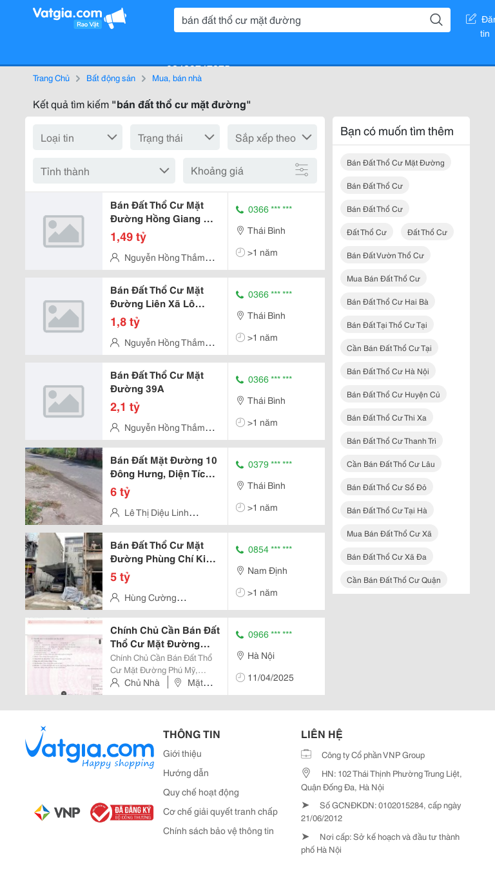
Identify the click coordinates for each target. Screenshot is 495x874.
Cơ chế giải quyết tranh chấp (220, 810)
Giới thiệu (182, 752)
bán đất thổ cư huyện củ (393, 393)
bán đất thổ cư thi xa (387, 417)
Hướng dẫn (186, 772)
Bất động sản (110, 77)
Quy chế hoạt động (201, 791)
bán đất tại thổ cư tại (387, 324)
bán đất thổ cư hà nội (388, 370)
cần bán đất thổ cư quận (394, 579)
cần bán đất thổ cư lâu (391, 463)
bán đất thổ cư (375, 185)
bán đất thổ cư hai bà (388, 301)
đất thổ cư (367, 231)
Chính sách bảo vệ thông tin (218, 830)
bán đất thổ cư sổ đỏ (387, 486)
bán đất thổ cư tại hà (387, 509)
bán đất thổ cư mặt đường (396, 162)
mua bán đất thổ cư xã (389, 532)
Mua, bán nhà (177, 77)
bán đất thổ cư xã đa (387, 556)
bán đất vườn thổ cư (385, 254)
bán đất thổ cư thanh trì (391, 440)
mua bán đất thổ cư (383, 277)
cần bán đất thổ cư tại (389, 347)
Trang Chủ (51, 77)
